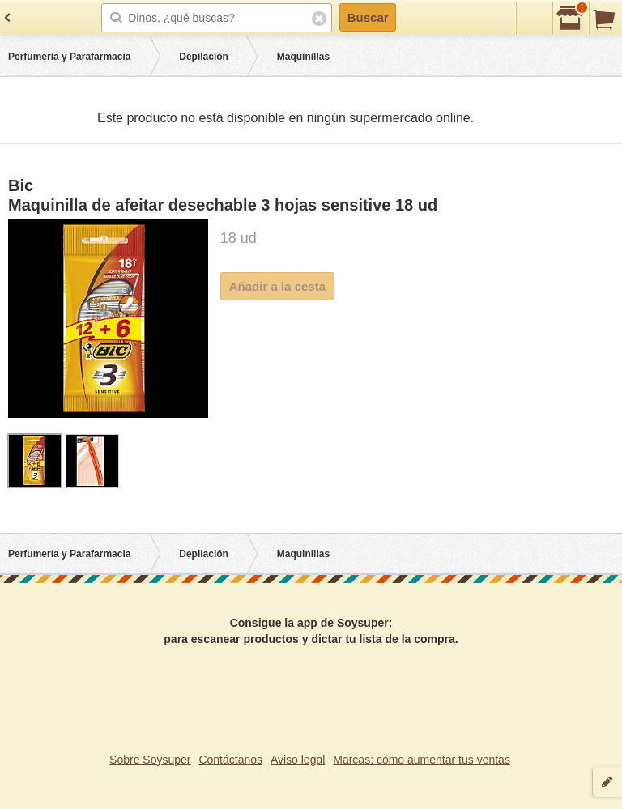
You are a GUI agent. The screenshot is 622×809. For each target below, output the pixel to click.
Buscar (368, 17)
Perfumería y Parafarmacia (69, 56)
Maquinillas (303, 56)
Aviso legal (298, 759)
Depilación (203, 56)
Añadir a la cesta (277, 286)
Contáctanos (230, 759)
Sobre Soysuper (149, 759)
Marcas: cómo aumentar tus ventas (421, 759)
